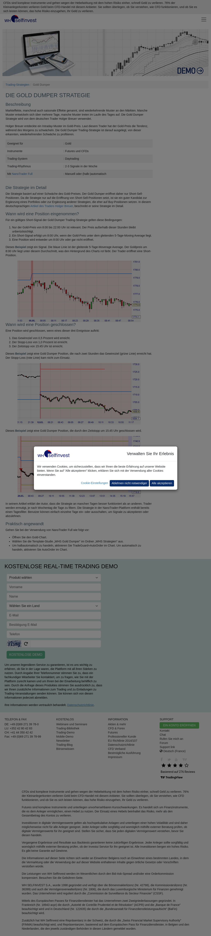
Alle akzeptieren (162, 483)
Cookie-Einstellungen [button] (94, 483)
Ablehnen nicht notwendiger (129, 483)
